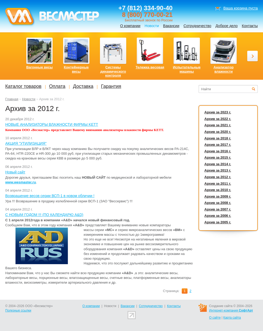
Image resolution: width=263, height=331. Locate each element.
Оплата (57, 86)
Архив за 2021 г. (217, 125)
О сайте (215, 317)
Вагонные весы (39, 67)
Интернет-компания (231, 310)
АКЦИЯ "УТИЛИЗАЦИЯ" (26, 143)
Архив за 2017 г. (217, 145)
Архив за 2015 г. (217, 157)
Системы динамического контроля (113, 71)
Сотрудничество (197, 26)
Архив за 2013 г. (217, 170)
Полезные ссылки (18, 310)
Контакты (250, 26)
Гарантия (111, 86)
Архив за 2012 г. (217, 177)
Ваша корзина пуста (240, 8)
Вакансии (171, 26)
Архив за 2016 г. (217, 151)
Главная (11, 99)
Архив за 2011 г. (217, 183)
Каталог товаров (23, 86)
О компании (130, 26)
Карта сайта (232, 317)
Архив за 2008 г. (217, 203)
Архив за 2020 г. (217, 132)
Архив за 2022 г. (217, 119)
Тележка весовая (150, 67)
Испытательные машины (186, 69)
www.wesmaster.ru (20, 182)
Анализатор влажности (224, 69)
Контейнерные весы (76, 69)
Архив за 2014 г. (217, 164)
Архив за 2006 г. (217, 216)
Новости (28, 99)
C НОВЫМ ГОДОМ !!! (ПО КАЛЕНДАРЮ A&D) (44, 215)
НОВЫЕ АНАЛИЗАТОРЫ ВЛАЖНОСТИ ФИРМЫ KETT (51, 124)
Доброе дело (226, 26)
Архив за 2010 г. (217, 190)
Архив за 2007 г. (217, 209)
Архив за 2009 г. (217, 196)
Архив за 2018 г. (217, 138)
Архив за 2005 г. (217, 222)
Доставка (83, 86)
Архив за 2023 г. (217, 112)
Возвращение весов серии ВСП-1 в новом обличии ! (49, 196)
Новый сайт (15, 172)
